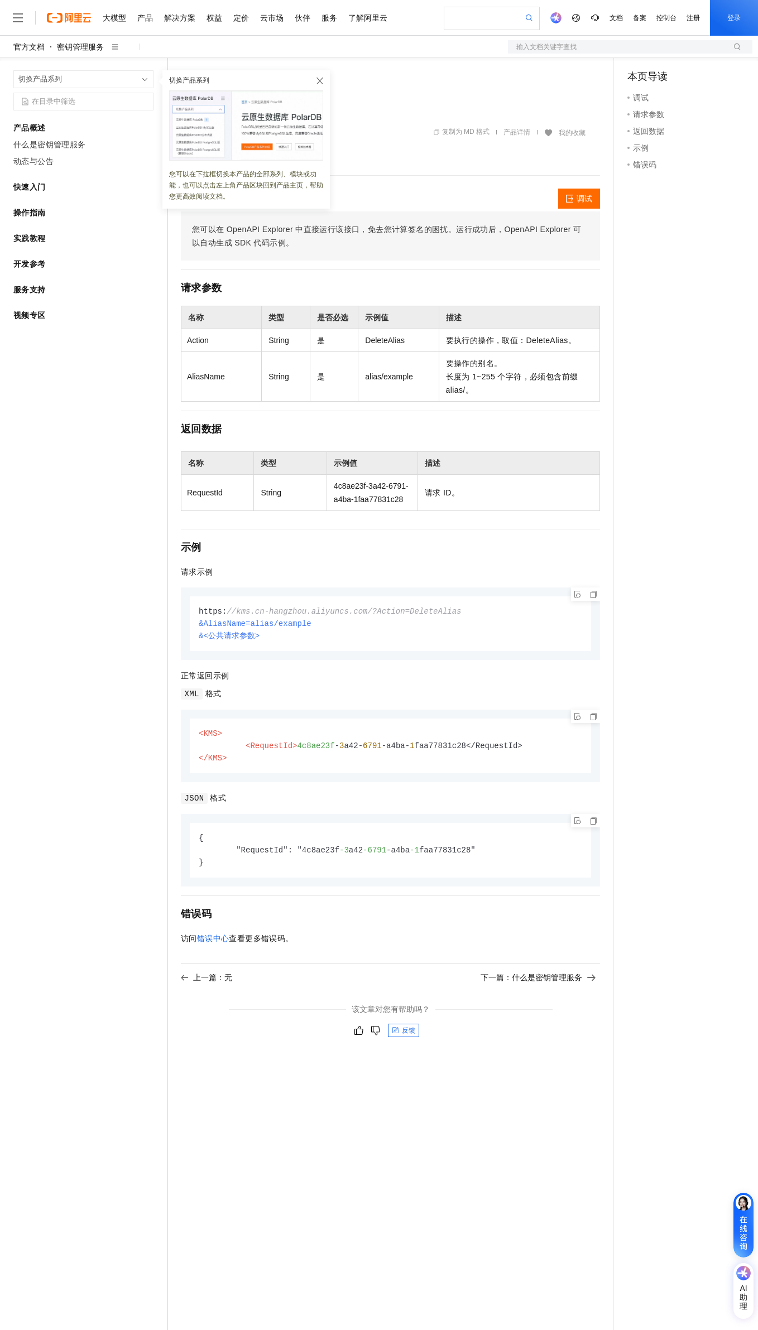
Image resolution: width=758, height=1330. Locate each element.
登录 (734, 18)
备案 (639, 18)
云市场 (272, 17)
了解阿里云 (367, 17)
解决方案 (179, 17)
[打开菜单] (18, 18)
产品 (145, 17)
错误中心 (213, 943)
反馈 (403, 1035)
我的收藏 (572, 133)
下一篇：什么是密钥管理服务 (538, 982)
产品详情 (516, 132)
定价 (241, 17)
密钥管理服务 (80, 46)
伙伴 (302, 17)
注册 (693, 18)
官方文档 (29, 46)
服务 (329, 17)
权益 (214, 17)
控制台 (666, 18)
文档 (616, 18)
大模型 (114, 17)
